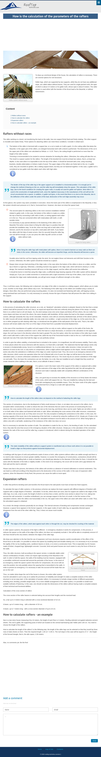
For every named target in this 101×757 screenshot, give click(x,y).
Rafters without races (18, 115)
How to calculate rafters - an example (23, 123)
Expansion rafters (17, 120)
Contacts (60, 749)
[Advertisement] (50, 34)
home (40, 749)
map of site (49, 749)
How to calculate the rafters (20, 118)
